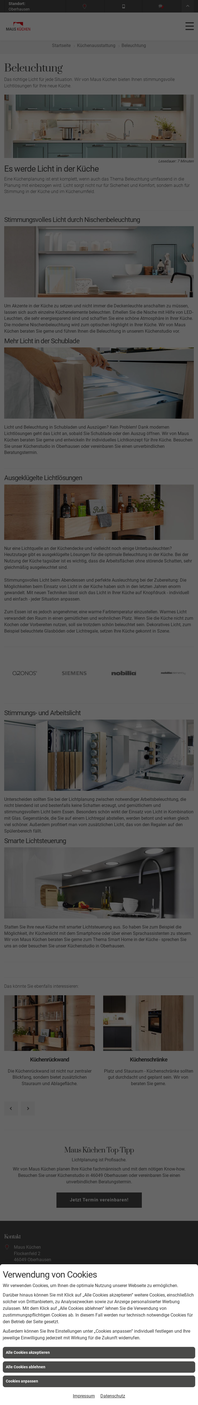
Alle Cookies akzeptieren (28, 1352)
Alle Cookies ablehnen (25, 1367)
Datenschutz (112, 1396)
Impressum (84, 1396)
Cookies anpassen (22, 1381)
